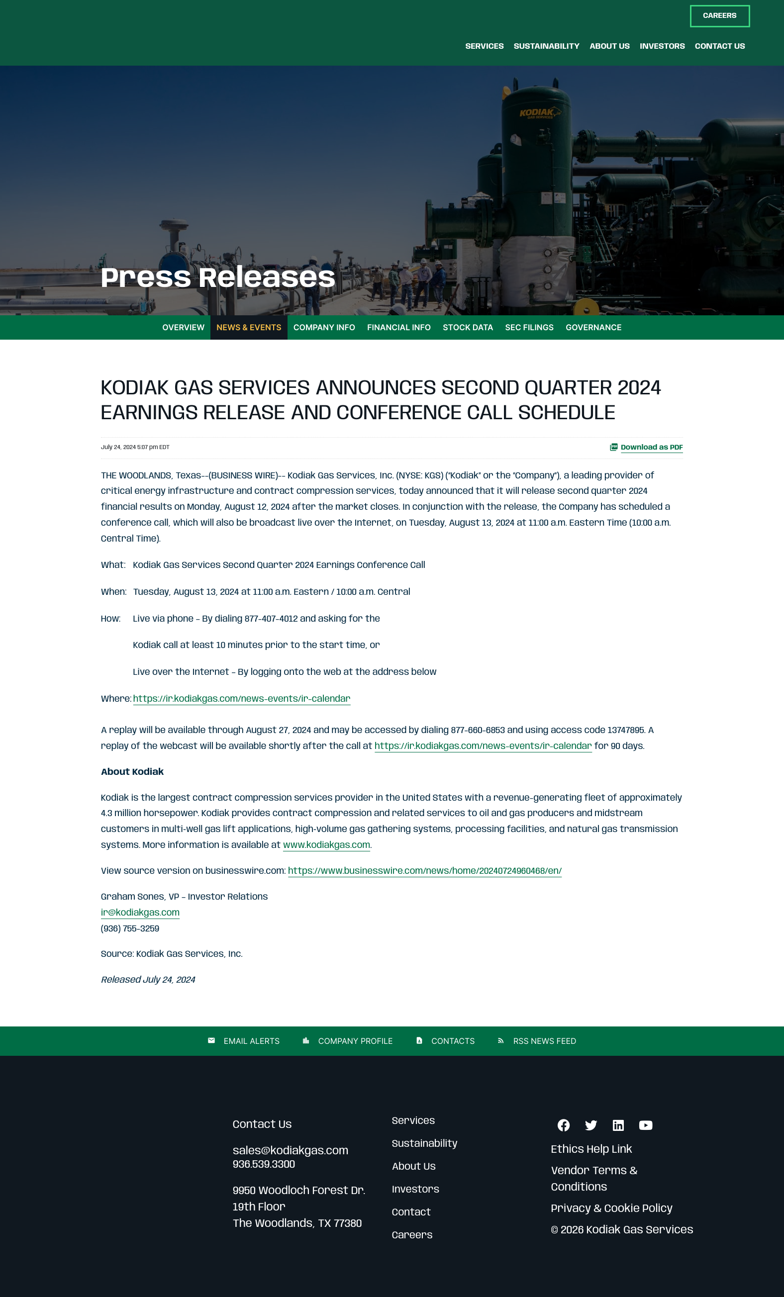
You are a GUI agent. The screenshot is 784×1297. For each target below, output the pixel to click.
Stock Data (468, 327)
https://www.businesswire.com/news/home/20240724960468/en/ (425, 871)
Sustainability (425, 1144)
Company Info (325, 327)
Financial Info (399, 327)
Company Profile (354, 1041)
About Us (414, 1167)
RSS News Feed (543, 1041)
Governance (593, 327)
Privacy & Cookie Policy (612, 1209)
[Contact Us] (720, 46)
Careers (412, 1235)
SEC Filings (529, 327)
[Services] (485, 46)
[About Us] (610, 46)
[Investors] (662, 46)
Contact (411, 1212)
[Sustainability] (547, 46)
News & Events (248, 327)
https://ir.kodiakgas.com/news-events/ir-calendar (242, 699)
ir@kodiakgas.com (140, 913)
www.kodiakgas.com (326, 845)
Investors (415, 1190)
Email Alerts (250, 1041)
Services (413, 1121)
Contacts (452, 1041)
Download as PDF (646, 447)
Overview (183, 327)
